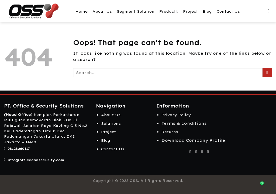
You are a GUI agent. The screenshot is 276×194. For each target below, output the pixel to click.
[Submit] (267, 73)
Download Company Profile (193, 140)
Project (190, 11)
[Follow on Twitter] (202, 152)
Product (168, 11)
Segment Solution (135, 11)
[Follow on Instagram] (196, 152)
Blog (207, 11)
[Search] (270, 11)
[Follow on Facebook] (190, 152)
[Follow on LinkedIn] (208, 152)
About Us (102, 11)
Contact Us (228, 11)
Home (81, 11)
